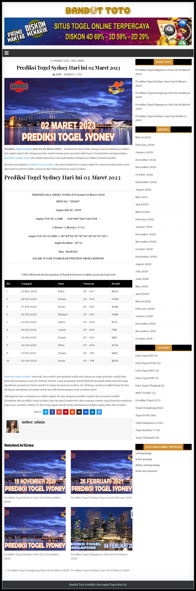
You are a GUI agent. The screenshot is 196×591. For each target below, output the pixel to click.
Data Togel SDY (145, 370)
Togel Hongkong (145, 407)
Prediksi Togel (61, 60)
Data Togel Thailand (147, 385)
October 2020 (144, 249)
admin (58, 74)
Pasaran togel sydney (17, 376)
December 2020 (145, 234)
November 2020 (145, 241)
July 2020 (141, 271)
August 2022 (143, 189)
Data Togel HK (144, 355)
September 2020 (146, 256)
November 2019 (145, 331)
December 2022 (145, 159)
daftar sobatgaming (147, 465)
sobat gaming (143, 459)
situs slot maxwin (146, 471)
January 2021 (144, 226)
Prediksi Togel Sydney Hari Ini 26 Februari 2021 (101, 497)
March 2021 (142, 211)
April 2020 (142, 293)
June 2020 (142, 278)
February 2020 (145, 308)
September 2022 (146, 182)
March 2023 (143, 137)
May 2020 (141, 286)
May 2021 (141, 197)
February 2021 (144, 219)
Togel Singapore (145, 422)
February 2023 (144, 144)
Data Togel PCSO (145, 363)
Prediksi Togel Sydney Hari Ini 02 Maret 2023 (68, 67)
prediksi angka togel (17, 157)
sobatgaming (143, 453)
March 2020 (143, 301)
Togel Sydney (77, 60)
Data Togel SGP (144, 378)
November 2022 (145, 167)
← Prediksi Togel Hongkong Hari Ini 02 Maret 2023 (36, 570)
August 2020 (143, 264)
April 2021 (142, 204)
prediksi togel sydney (41, 164)
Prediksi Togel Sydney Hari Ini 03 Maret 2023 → (101, 570)
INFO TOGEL (143, 392)
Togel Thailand (144, 437)
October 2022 (144, 174)
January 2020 (144, 316)
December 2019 (145, 323)
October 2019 (144, 338)
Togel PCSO (142, 415)
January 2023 (144, 152)
